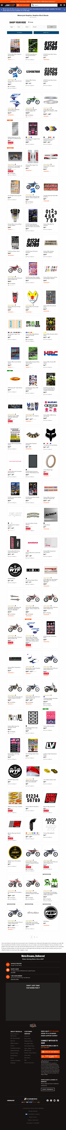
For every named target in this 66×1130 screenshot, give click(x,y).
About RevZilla (16, 1032)
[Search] (44, 5)
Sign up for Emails (51, 1052)
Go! (52, 27)
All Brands (13, 1063)
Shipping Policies (28, 1041)
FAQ (25, 1060)
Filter (19, 32)
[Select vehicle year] (20, 26)
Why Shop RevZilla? (15, 1038)
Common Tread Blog (15, 1060)
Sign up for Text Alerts (51, 1056)
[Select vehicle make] (28, 26)
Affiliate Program (14, 1043)
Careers (12, 1046)
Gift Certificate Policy (29, 1046)
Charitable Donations (15, 1048)
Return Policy (27, 1038)
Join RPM (13, 972)
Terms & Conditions (33, 1120)
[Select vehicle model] (38, 26)
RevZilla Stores (14, 1055)
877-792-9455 (54, 1031)
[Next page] (37, 937)
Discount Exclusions (29, 1063)
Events (12, 1058)
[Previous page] (29, 937)
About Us (13, 1041)
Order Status (27, 1055)
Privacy (46, 1074)
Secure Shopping (33, 1111)
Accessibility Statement (33, 1123)
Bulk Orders (27, 1058)
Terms (42, 1074)
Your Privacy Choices (33, 1114)
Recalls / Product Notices (30, 1053)
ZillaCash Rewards (15, 1050)
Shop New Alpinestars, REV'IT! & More (40, 1)
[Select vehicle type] (12, 26)
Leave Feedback (47, 1089)
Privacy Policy (33, 1117)
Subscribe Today (15, 979)
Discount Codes (14, 1053)
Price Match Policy (28, 1043)
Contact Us (27, 1036)
